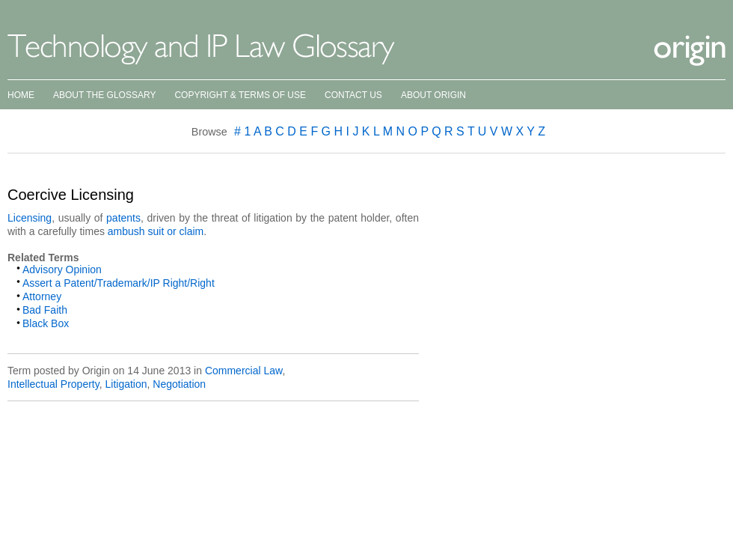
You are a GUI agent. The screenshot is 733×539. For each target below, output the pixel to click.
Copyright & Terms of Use (240, 95)
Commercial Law (243, 371)
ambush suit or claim (155, 231)
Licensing (29, 218)
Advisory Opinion (62, 269)
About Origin (433, 95)
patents (123, 218)
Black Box (45, 323)
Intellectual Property (53, 384)
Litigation (126, 384)
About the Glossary (104, 95)
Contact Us (353, 95)
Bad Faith (44, 310)
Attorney (41, 296)
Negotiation (179, 384)
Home (20, 95)
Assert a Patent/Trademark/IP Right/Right (118, 283)
